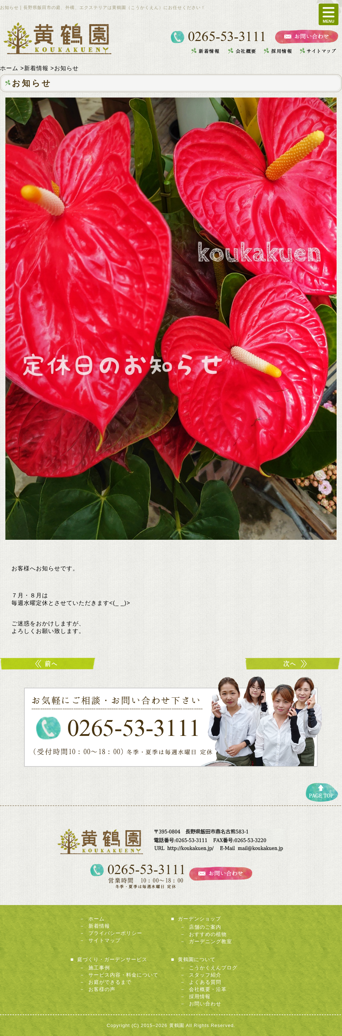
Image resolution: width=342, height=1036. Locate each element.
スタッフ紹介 (205, 975)
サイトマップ (104, 940)
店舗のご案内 (205, 927)
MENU (328, 14)
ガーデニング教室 (210, 941)
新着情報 (99, 926)
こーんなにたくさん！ (293, 664)
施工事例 (99, 968)
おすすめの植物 (208, 934)
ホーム (96, 919)
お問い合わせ (205, 1003)
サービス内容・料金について (123, 975)
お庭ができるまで (109, 982)
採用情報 (200, 996)
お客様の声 (101, 989)
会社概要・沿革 (208, 989)
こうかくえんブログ (213, 968)
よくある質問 (205, 982)
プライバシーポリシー (115, 933)
